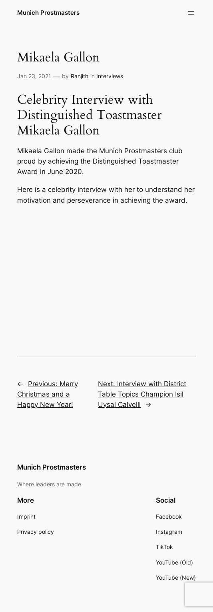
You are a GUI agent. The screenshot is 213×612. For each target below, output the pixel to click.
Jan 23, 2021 (34, 76)
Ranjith (79, 76)
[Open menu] (191, 13)
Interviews (109, 76)
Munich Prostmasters (48, 12)
